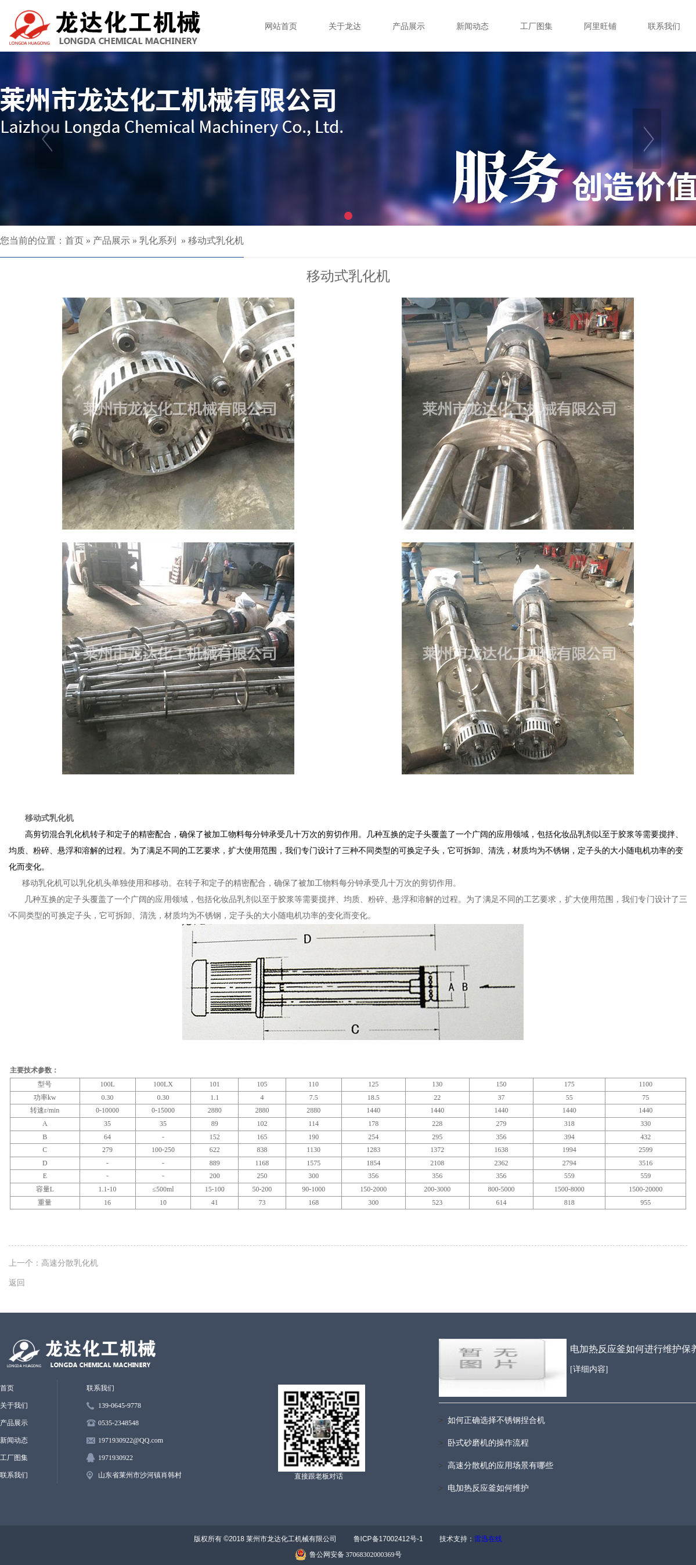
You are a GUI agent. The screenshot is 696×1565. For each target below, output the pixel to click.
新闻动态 (472, 26)
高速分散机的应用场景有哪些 (500, 1465)
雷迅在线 (488, 1539)
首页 (74, 240)
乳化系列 (157, 240)
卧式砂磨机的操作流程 (488, 1443)
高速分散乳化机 (69, 1262)
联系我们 (664, 26)
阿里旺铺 (600, 26)
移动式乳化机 (216, 240)
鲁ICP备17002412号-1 (388, 1539)
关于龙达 (345, 26)
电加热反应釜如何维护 (488, 1488)
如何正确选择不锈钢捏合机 (496, 1420)
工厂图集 (536, 26)
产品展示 (408, 26)
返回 (17, 1282)
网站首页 (281, 26)
